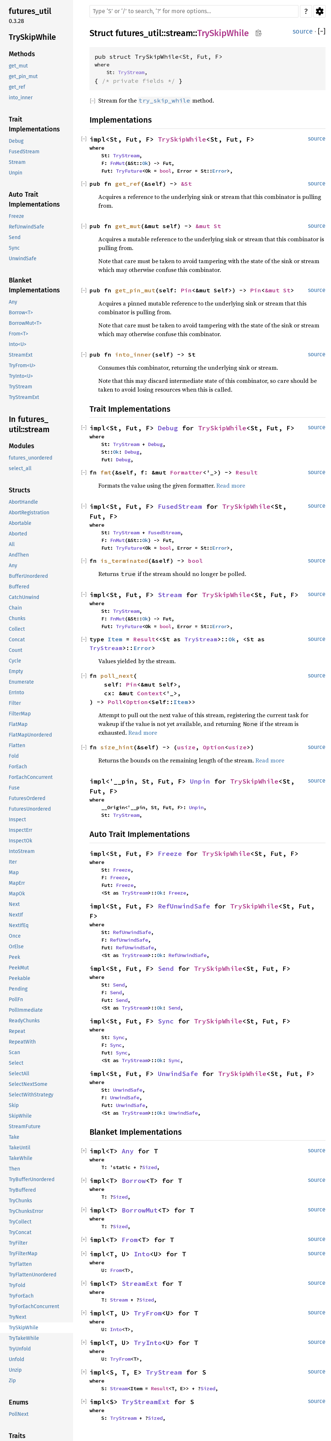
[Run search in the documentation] (194, 11)
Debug (168, 428)
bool (165, 171)
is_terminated (124, 560)
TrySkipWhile (223, 33)
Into (142, 1254)
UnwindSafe (178, 1073)
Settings (319, 11)
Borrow (134, 1180)
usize (186, 747)
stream (179, 33)
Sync (166, 1021)
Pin (186, 290)
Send (166, 968)
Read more (230, 485)
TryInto (148, 1342)
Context (150, 693)
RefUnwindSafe (184, 906)
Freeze (170, 853)
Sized (149, 1167)
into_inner (133, 354)
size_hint (116, 747)
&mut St (208, 226)
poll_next (116, 675)
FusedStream (180, 506)
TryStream (131, 72)
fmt (105, 472)
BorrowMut (140, 1210)
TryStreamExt (146, 1402)
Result (247, 472)
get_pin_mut (135, 290)
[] (322, 31)
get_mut (128, 226)
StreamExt (140, 1283)
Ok (145, 163)
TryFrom (148, 1313)
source (303, 31)
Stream (170, 595)
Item (115, 639)
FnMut (117, 163)
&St (186, 183)
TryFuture (129, 171)
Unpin (200, 781)
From (130, 1240)
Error (219, 171)
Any (128, 1151)
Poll (115, 702)
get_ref (128, 183)
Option (137, 702)
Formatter (186, 472)
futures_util (138, 33)
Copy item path (258, 33)
